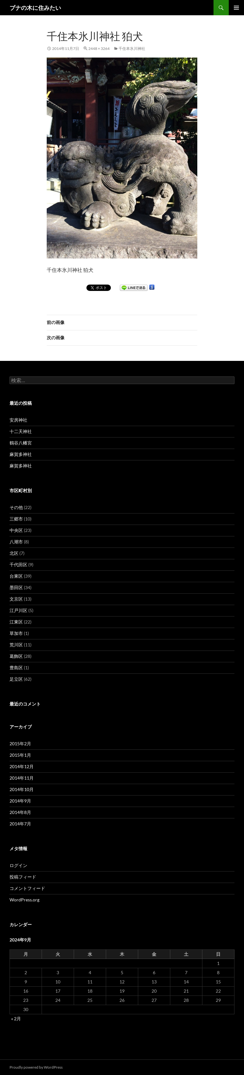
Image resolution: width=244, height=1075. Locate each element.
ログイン (18, 865)
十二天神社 (21, 431)
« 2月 (16, 1018)
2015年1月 (20, 755)
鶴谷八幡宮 (21, 442)
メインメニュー (236, 7)
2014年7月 (20, 823)
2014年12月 (22, 766)
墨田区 (16, 587)
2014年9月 (20, 800)
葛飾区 (16, 656)
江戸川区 (18, 610)
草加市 (16, 633)
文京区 (16, 599)
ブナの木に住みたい (35, 7)
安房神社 (18, 420)
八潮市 (16, 541)
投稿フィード (23, 876)
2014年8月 (20, 812)
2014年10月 (22, 789)
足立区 (16, 679)
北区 (14, 553)
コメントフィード (27, 888)
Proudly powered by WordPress (36, 1067)
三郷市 (16, 518)
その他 (16, 507)
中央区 (16, 530)
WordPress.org (24, 899)
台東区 (16, 576)
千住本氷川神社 (132, 48)
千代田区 (18, 564)
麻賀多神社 (21, 454)
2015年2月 (20, 743)
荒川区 (16, 644)
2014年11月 (22, 778)
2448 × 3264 (99, 48)
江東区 (16, 621)
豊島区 (16, 667)
